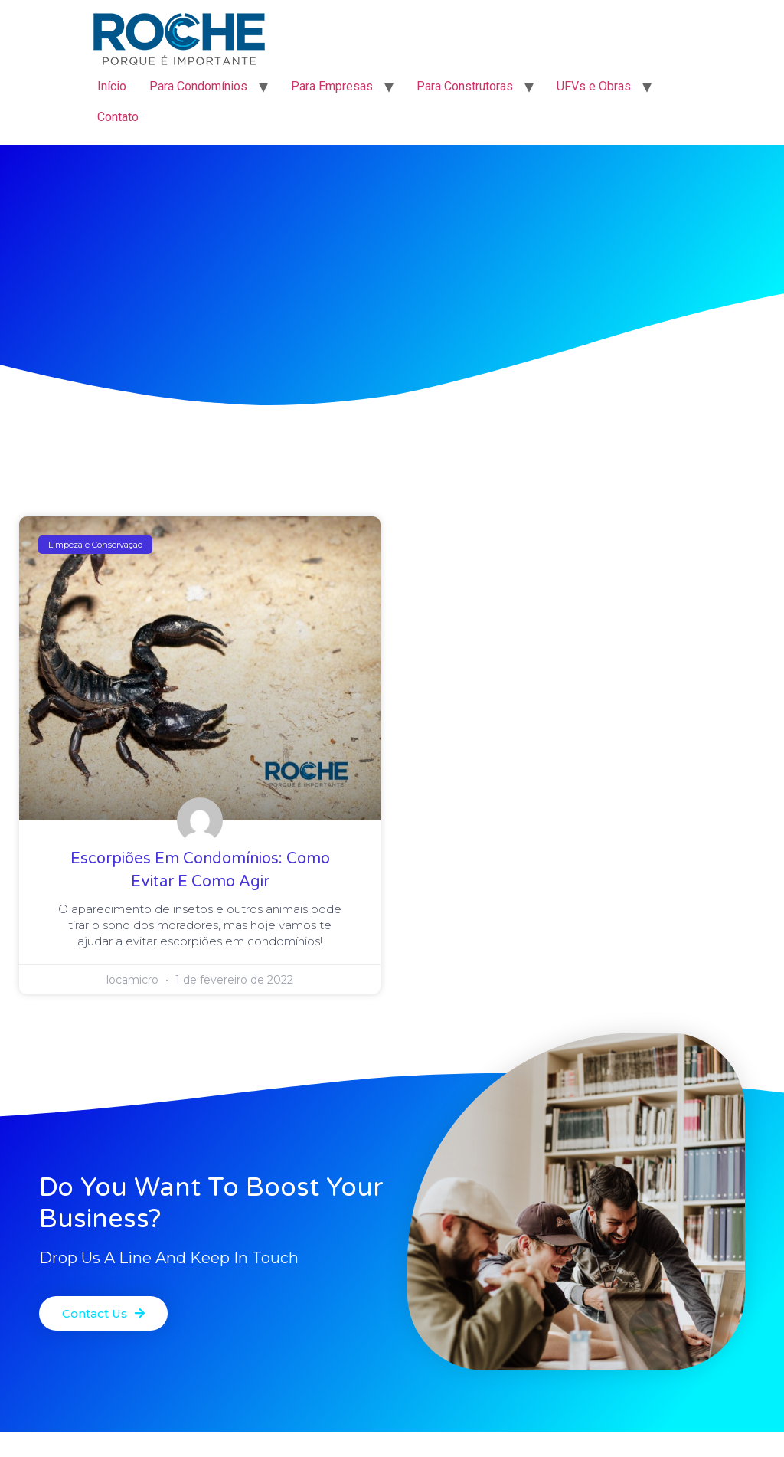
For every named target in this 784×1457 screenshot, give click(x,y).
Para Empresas (332, 86)
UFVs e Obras (594, 86)
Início (111, 86)
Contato (118, 117)
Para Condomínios (198, 86)
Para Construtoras (464, 86)
